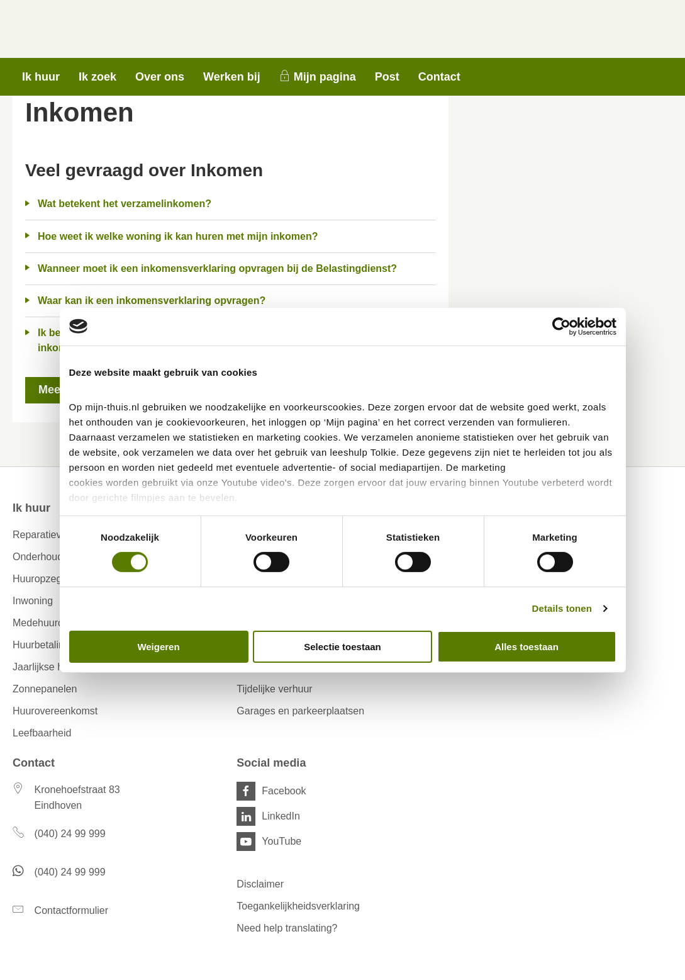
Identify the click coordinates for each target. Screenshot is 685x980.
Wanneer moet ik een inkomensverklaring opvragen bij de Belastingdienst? (217, 268)
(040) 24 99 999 (70, 833)
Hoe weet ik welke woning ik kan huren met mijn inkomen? (178, 236)
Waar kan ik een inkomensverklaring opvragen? (151, 300)
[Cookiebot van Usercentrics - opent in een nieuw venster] (561, 326)
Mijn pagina (325, 76)
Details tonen (562, 608)
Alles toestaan (526, 646)
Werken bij (231, 76)
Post (387, 76)
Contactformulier (71, 910)
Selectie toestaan (342, 646)
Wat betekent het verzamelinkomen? (124, 203)
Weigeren (158, 646)
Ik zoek (97, 76)
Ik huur (41, 76)
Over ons (159, 76)
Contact (439, 76)
